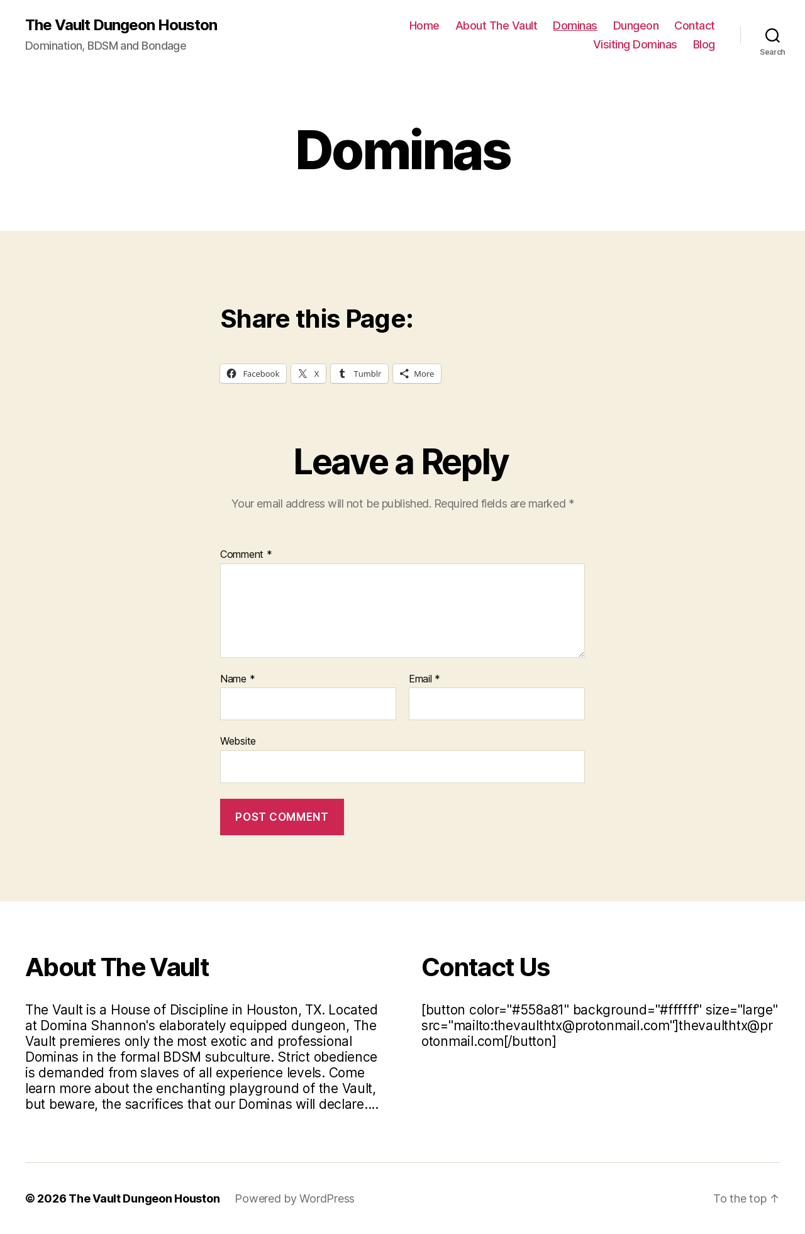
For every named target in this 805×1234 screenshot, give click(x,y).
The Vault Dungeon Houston (121, 25)
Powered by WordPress (295, 1198)
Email (424, 679)
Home (424, 25)
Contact (694, 25)
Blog (704, 44)
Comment (246, 554)
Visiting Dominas (635, 44)
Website (238, 741)
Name (237, 679)
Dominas (575, 25)
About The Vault (496, 25)
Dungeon (636, 25)
